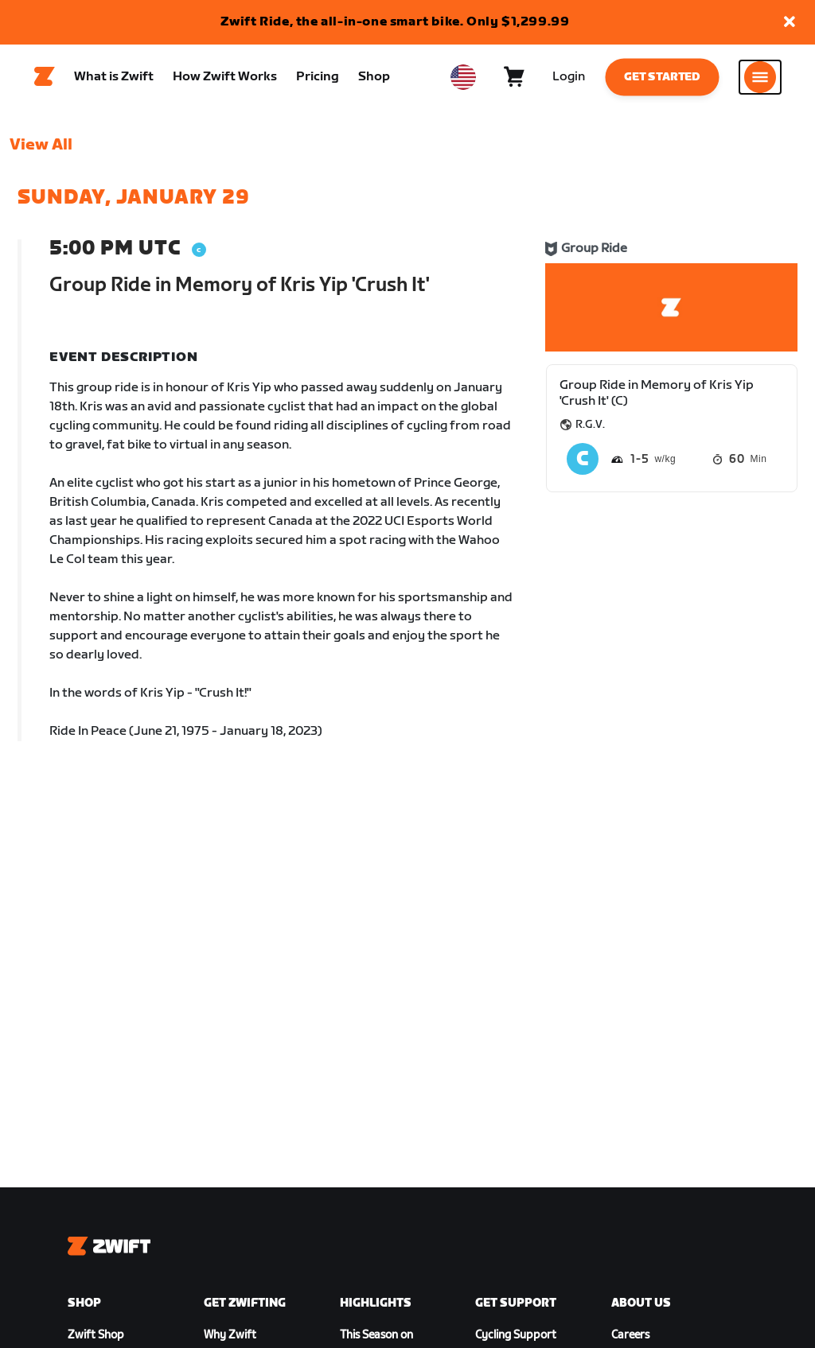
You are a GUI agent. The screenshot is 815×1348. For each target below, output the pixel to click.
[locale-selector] (463, 80)
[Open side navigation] (760, 80)
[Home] (44, 80)
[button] (789, 22)
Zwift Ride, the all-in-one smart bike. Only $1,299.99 (395, 21)
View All (41, 151)
